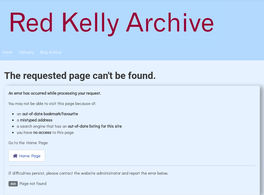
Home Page (26, 155)
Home (7, 52)
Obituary (26, 52)
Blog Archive (51, 52)
